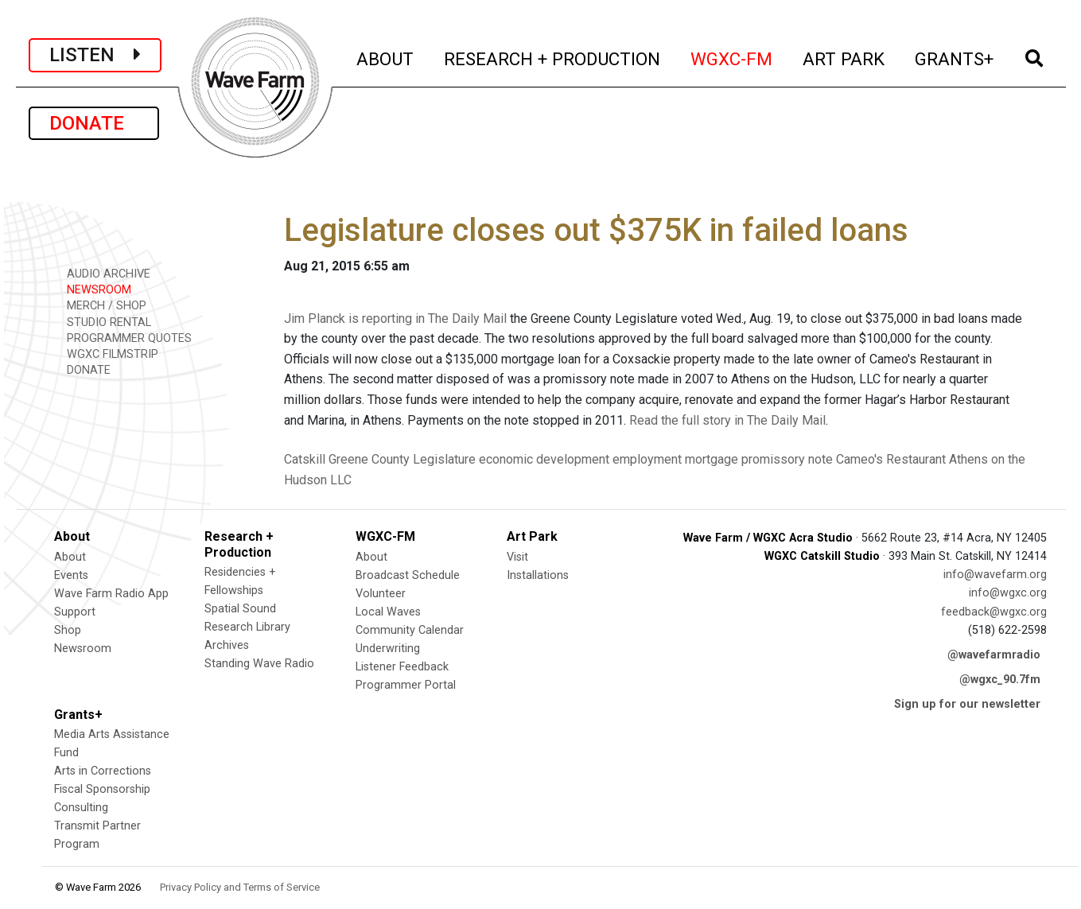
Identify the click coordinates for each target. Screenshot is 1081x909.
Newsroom (82, 648)
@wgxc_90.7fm (999, 679)
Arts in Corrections (102, 771)
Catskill (304, 459)
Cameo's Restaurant (891, 459)
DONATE (93, 123)
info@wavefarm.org (995, 574)
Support (74, 612)
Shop (67, 630)
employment (647, 459)
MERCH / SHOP (101, 305)
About (70, 557)
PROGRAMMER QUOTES (124, 337)
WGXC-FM (732, 57)
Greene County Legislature (402, 459)
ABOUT (386, 57)
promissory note (787, 459)
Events (71, 575)
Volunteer (381, 593)
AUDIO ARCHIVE (103, 273)
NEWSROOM (93, 289)
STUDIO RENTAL (103, 321)
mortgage (711, 459)
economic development (544, 459)
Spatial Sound (240, 609)
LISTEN (95, 55)
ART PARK (844, 57)
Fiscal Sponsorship (102, 789)
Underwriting (388, 648)
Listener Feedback (402, 667)
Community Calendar (410, 630)
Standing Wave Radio (259, 663)
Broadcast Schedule (408, 575)
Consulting (81, 807)
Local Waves (388, 612)
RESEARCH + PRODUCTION (553, 57)
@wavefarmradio (993, 655)
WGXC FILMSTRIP (107, 353)
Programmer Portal (406, 685)
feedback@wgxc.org (994, 612)
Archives (226, 645)
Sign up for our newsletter (967, 704)
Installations (538, 575)
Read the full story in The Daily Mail (727, 420)
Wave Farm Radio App (111, 593)
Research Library (247, 627)
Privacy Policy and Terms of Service (240, 887)
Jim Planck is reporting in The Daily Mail (395, 318)
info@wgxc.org (1008, 593)
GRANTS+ (955, 57)
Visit (517, 557)
